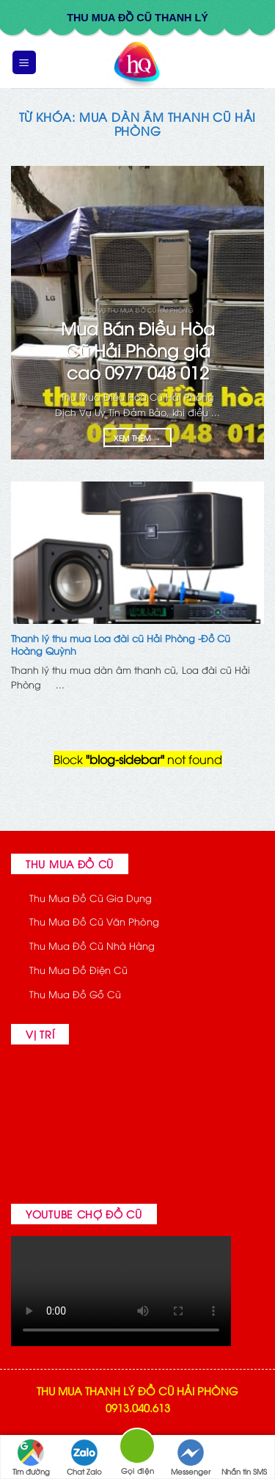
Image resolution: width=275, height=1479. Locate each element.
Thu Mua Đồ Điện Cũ (78, 969)
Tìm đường (31, 1457)
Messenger (190, 1457)
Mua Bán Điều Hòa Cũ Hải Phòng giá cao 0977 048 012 (138, 350)
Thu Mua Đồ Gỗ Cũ (75, 993)
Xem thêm (137, 437)
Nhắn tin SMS (244, 1457)
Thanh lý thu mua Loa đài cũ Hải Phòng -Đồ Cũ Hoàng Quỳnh (120, 644)
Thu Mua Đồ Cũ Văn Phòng (94, 921)
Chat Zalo (84, 1457)
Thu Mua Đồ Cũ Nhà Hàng (92, 945)
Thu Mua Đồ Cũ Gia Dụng (90, 897)
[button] (24, 63)
